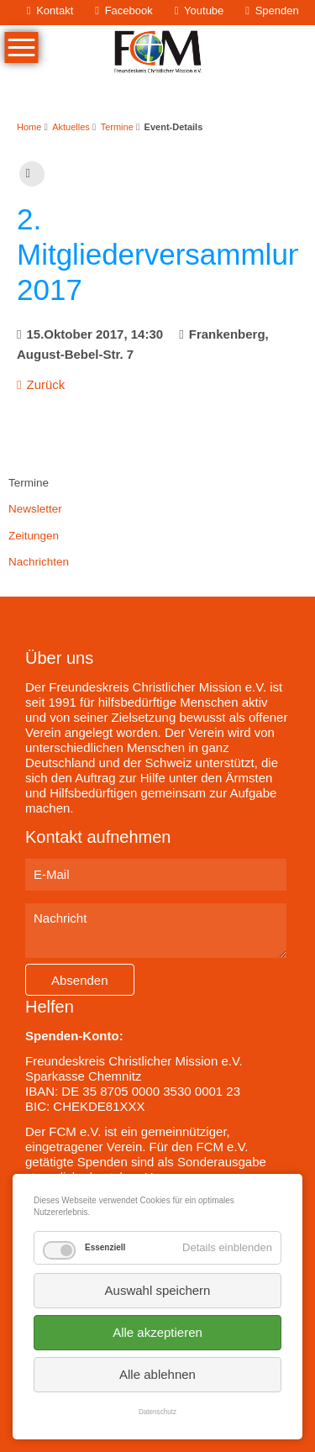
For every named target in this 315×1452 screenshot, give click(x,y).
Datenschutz (157, 1412)
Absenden (79, 980)
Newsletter (35, 508)
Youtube (203, 10)
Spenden (277, 10)
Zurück (45, 384)
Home (29, 127)
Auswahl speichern (158, 1290)
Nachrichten (38, 561)
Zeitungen (33, 535)
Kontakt (54, 10)
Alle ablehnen (157, 1374)
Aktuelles (71, 127)
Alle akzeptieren (157, 1332)
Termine (117, 127)
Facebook (129, 10)
